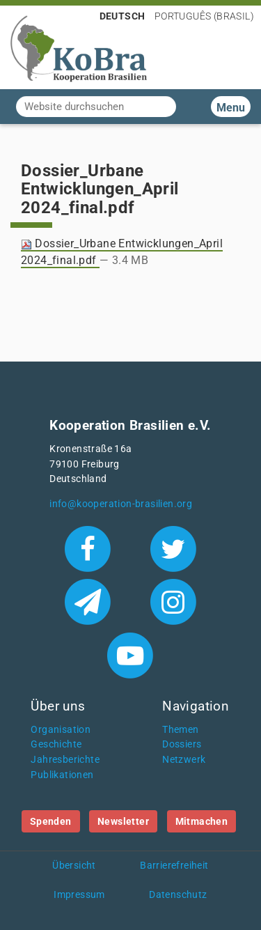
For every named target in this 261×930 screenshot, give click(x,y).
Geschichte (56, 744)
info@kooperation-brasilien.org (120, 504)
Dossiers (181, 744)
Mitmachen (201, 821)
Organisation (60, 730)
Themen (180, 730)
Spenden (51, 821)
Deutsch (122, 16)
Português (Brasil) (204, 16)
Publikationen (62, 775)
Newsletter (123, 821)
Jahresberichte (65, 760)
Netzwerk (183, 760)
